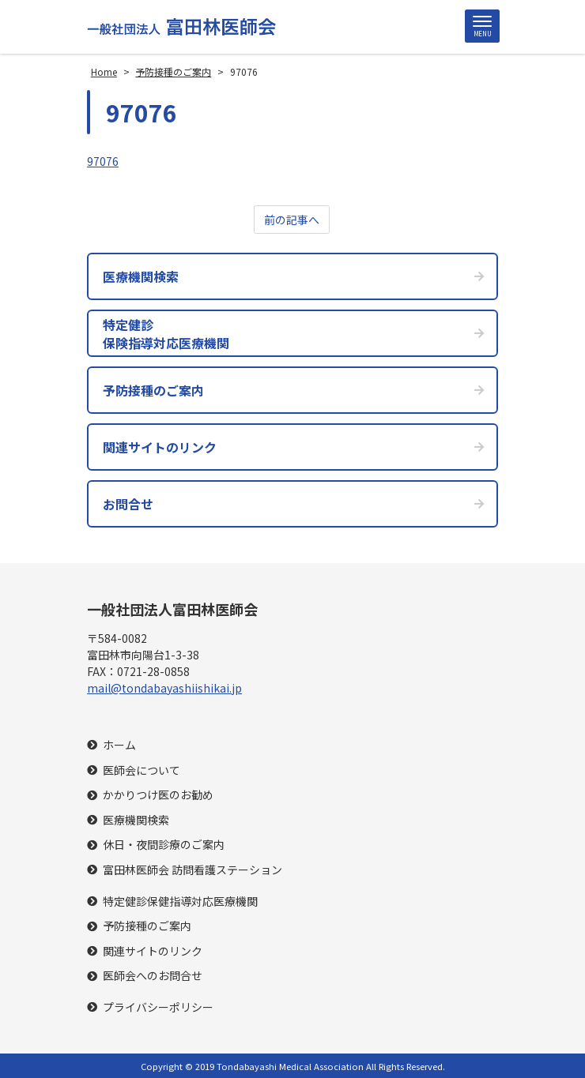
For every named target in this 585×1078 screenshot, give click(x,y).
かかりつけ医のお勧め (158, 794)
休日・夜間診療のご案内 (164, 844)
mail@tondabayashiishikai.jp (164, 688)
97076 (103, 161)
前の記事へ (291, 219)
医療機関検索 (136, 820)
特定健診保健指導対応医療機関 (180, 901)
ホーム (119, 745)
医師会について (141, 770)
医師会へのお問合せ (152, 975)
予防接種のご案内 (147, 925)
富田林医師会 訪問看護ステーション (192, 869)
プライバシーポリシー (158, 1007)
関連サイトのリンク (152, 951)
